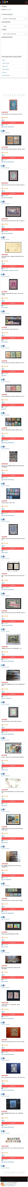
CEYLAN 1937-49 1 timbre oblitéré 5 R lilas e (11, 721)
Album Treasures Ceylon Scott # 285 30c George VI (13, 612)
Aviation (5, 805)
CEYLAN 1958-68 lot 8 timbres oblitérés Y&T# (11, 429)
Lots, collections (7, 698)
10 (23, 1172)
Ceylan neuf (5, 66)
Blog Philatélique (11, 1185)
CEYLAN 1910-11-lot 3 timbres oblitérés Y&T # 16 (12, 362)
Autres (4, 375)
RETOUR (9, 9)
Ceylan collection (6, 75)
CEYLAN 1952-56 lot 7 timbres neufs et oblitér (12, 900)
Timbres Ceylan (5, 63)
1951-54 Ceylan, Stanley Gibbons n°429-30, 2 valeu (13, 149)
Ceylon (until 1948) (7, 197)
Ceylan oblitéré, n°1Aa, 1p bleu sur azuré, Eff (11, 114)
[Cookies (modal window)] (2, 1184)
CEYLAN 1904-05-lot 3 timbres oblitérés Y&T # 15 (12, 396)
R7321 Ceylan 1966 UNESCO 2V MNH (10, 934)
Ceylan (3, 60)
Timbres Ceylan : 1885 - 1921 (8, 502)
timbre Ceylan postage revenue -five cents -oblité (12, 1041)
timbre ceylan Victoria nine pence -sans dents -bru (13, 1077)
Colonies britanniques (8, 126)
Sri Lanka (5, 307)
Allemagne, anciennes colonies (11, 270)
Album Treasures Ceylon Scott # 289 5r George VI (12, 184)
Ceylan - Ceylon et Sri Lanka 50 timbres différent (12, 757)
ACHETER (12, 122)
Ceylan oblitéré (5, 69)
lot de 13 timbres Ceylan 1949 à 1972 (9, 329)
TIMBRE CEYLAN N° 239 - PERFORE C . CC (11, 648)
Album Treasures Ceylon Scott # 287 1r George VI (12, 220)
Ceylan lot (4, 72)
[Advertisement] (14, 47)
